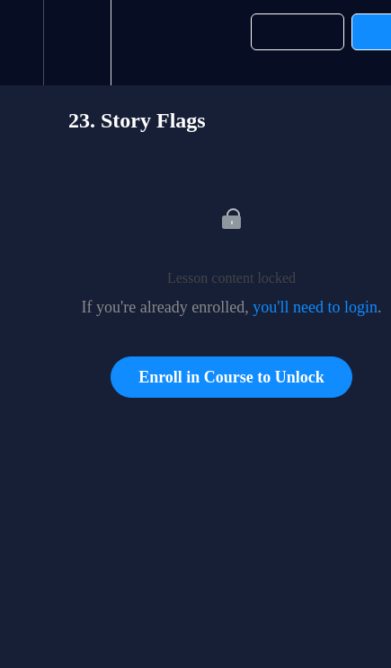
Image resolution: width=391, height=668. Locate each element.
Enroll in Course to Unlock (231, 377)
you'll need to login (315, 307)
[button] (21, 42)
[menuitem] (77, 42)
